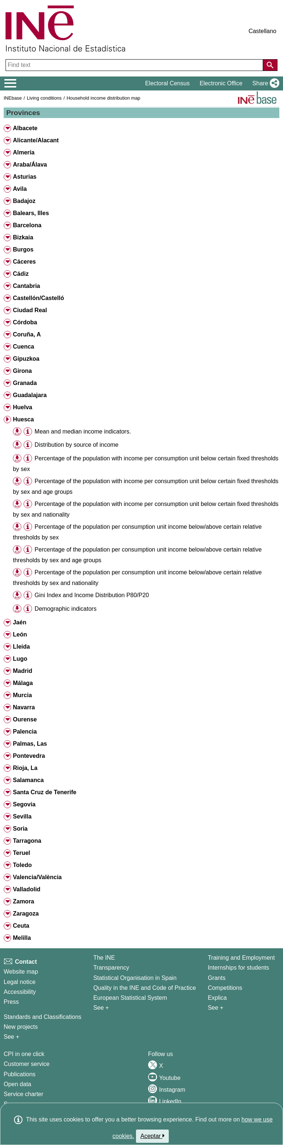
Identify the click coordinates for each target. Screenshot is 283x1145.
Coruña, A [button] (27, 334)
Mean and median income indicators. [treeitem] (83, 431)
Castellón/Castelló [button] (38, 298)
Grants (217, 978)
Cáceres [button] (24, 261)
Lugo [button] (20, 659)
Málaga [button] (23, 683)
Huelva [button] (22, 407)
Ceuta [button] (21, 926)
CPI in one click (24, 1054)
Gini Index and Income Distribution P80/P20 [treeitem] (92, 595)
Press (11, 1002)
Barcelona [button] (27, 225)
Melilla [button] (22, 938)
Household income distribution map (103, 98)
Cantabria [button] (26, 286)
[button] (264, 83)
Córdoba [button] (25, 322)
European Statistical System (130, 998)
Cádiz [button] (21, 274)
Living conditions (44, 98)
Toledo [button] (22, 865)
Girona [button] (22, 371)
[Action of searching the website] (270, 65)
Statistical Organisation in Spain (135, 978)
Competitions (225, 988)
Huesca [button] (23, 419)
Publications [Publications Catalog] (19, 1074)
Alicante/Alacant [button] (36, 140)
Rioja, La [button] (25, 768)
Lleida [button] (21, 646)
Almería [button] (24, 152)
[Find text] (135, 65)
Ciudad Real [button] (30, 310)
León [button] (20, 634)
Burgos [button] (23, 249)
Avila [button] (20, 189)
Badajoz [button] (24, 201)
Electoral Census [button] (167, 83)
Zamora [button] (23, 901)
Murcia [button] (22, 695)
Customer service (26, 1064)
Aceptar (152, 1135)
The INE (104, 958)
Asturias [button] (24, 177)
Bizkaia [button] (23, 237)
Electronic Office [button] (221, 83)
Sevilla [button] (22, 816)
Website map (21, 972)
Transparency (111, 967)
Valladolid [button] (27, 889)
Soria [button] (20, 828)
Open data (17, 1084)
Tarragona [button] (27, 841)
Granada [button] (25, 383)
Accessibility (20, 992)
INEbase (13, 98)
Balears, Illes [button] (31, 213)
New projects (21, 1027)
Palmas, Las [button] (30, 744)
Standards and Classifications (42, 1017)
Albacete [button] (25, 128)
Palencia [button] (25, 731)
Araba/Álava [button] (30, 164)
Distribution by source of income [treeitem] (77, 445)
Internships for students (238, 967)
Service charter (23, 1094)
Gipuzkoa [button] (26, 359)
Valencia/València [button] (37, 877)
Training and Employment (241, 958)
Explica (217, 998)
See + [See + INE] (101, 1008)
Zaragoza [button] (26, 913)
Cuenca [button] (23, 346)
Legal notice (19, 982)
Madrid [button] (22, 671)
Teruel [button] (21, 853)
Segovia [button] (24, 804)
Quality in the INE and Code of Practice (144, 988)
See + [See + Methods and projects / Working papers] (11, 1037)
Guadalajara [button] (30, 395)
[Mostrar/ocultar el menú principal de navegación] (10, 83)
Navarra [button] (24, 707)
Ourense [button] (25, 719)
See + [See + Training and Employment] (215, 1008)
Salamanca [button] (28, 780)
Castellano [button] (262, 31)
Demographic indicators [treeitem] (66, 609)
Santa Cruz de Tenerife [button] (44, 792)
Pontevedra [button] (29, 756)
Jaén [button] (19, 622)
